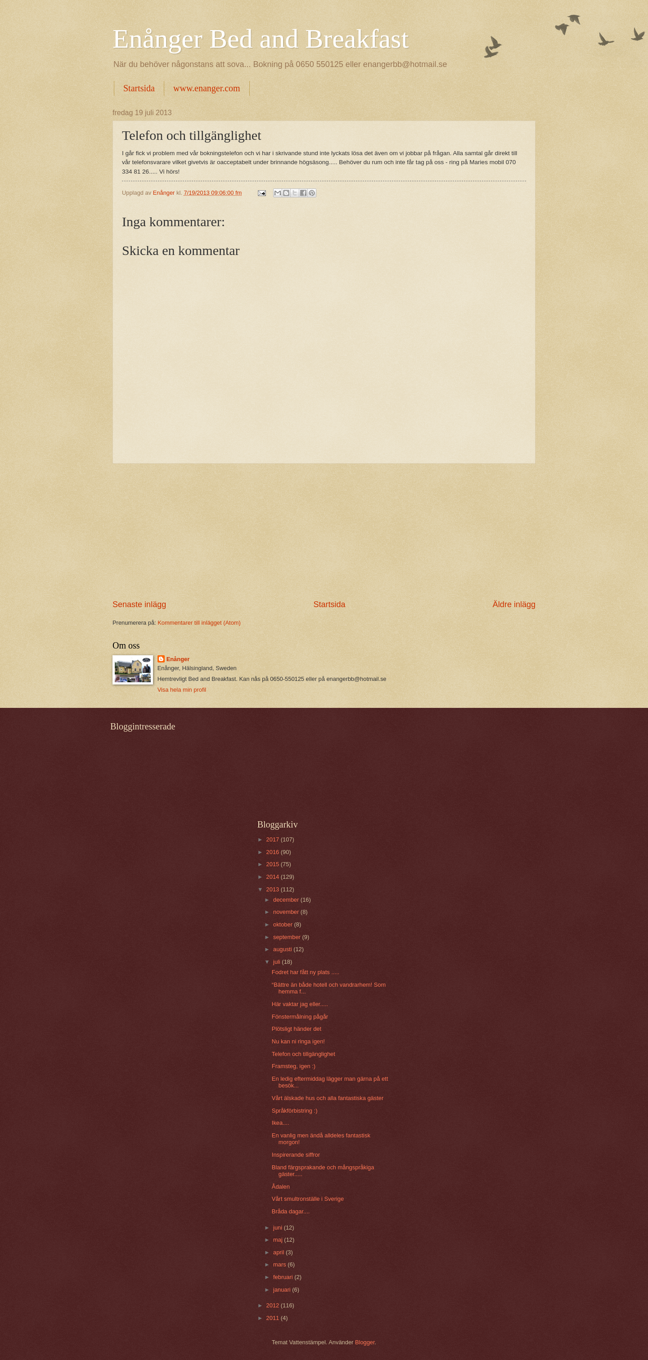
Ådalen (281, 1186)
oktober (283, 924)
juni (278, 1227)
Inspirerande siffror (296, 1154)
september (287, 937)
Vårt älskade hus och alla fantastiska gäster (327, 1098)
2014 (273, 876)
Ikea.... (280, 1122)
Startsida (139, 88)
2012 (273, 1305)
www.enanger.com (206, 88)
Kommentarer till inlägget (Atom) (199, 622)
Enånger (178, 659)
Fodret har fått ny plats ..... (305, 972)
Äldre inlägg (514, 604)
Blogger (365, 1342)
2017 (273, 839)
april (279, 1252)
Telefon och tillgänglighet (303, 1054)
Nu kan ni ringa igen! (298, 1041)
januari (282, 1289)
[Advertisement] (324, 531)
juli (277, 961)
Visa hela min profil (182, 689)
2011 (273, 1318)
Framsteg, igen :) (293, 1066)
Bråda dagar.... (291, 1211)
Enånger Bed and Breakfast (260, 39)
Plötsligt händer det (296, 1028)
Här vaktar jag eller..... (300, 1004)
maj (278, 1239)
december (287, 899)
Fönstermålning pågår (300, 1016)
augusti (283, 949)
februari (283, 1277)
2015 (273, 864)
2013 (273, 889)
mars (280, 1264)
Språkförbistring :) (295, 1110)
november (287, 911)
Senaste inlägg (139, 604)
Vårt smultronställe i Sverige (308, 1198)
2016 (273, 852)
